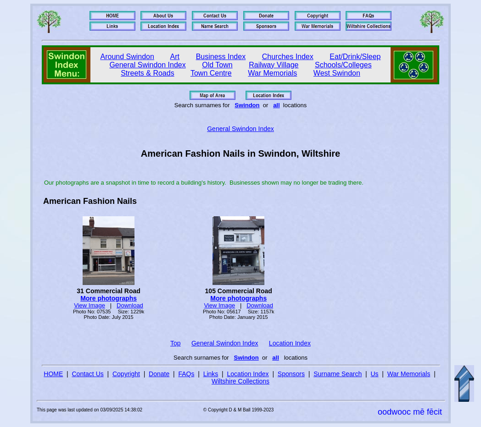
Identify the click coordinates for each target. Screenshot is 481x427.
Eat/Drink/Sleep (355, 56)
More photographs (108, 298)
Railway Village (273, 65)
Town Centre (211, 73)
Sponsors (291, 374)
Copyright (126, 374)
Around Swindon (127, 56)
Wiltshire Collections (240, 381)
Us (374, 374)
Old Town (217, 65)
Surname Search (337, 374)
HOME (53, 374)
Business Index (221, 56)
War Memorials (272, 73)
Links (210, 374)
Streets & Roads (147, 73)
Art (174, 56)
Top (175, 343)
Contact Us (88, 374)
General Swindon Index (147, 65)
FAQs (186, 374)
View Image (89, 305)
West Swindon (336, 73)
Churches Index (287, 56)
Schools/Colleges (343, 65)
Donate (159, 374)
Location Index (290, 343)
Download (130, 305)
